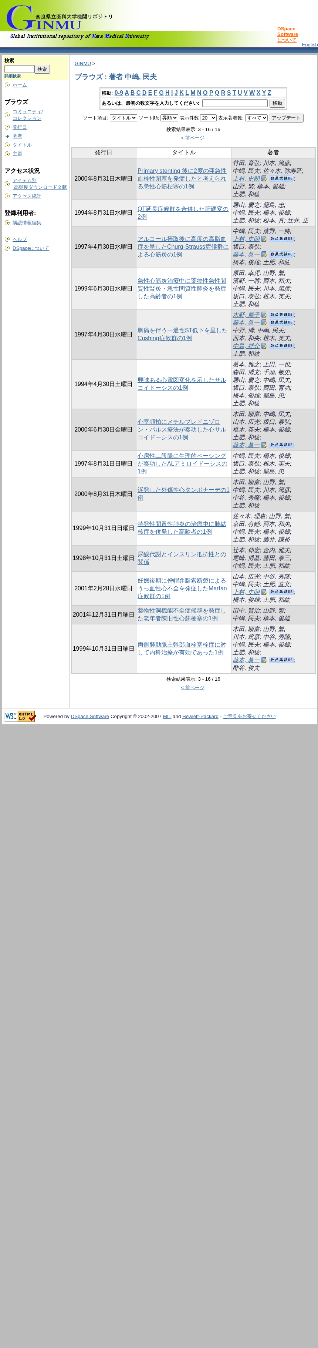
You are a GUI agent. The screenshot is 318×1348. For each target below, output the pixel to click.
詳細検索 (12, 76)
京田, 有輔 (246, 524)
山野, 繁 (243, 186)
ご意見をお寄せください (249, 716)
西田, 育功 (276, 388)
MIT (167, 716)
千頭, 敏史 (276, 372)
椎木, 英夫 (276, 296)
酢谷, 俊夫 (246, 668)
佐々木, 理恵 (249, 516)
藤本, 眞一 (246, 254)
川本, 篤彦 (276, 163)
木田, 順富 (246, 414)
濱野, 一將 (276, 231)
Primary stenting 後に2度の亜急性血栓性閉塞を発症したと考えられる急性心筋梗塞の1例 (182, 179)
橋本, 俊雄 (270, 186)
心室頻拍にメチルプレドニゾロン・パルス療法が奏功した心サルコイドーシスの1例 (182, 429)
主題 (17, 154)
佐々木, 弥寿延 (282, 171)
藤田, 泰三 (276, 558)
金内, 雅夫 (276, 550)
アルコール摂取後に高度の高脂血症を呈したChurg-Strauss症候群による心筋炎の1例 (183, 247)
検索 (9, 60)
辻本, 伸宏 (246, 550)
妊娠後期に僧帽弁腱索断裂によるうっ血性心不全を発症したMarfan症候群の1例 (182, 588)
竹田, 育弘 (246, 163)
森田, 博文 (246, 372)
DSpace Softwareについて (287, 34)
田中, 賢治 (246, 610)
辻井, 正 (297, 220)
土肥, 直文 (276, 584)
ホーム (20, 85)
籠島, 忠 (273, 205)
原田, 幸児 (246, 273)
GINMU (83, 63)
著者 (17, 136)
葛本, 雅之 (246, 364)
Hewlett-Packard (200, 716)
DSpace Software (90, 716)
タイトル (22, 145)
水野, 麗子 (246, 315)
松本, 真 (273, 220)
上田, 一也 (276, 364)
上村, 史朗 (246, 178)
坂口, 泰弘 (246, 247)
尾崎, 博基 (246, 558)
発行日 (20, 127)
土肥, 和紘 (246, 194)
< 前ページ (192, 138)
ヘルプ (20, 239)
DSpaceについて (31, 248)
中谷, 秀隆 (246, 497)
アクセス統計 (27, 196)
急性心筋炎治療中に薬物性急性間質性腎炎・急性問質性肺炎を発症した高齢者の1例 (182, 288)
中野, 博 (243, 330)
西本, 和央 (276, 281)
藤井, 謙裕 (276, 539)
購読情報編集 (27, 222)
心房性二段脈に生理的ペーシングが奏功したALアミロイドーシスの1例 (183, 464)
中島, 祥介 (246, 346)
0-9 (119, 93)
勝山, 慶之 (246, 205)
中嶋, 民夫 (246, 171)
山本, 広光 (246, 422)
